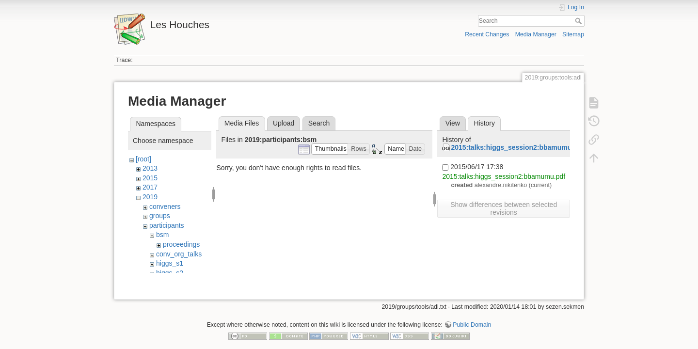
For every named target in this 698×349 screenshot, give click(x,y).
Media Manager (535, 34)
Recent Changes (487, 34)
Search (579, 20)
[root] (143, 159)
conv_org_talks (179, 254)
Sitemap (573, 34)
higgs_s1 (169, 263)
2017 (150, 187)
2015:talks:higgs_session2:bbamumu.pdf (517, 147)
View (452, 123)
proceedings (181, 244)
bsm (162, 234)
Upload (283, 123)
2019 (150, 197)
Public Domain (472, 317)
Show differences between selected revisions (503, 208)
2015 (150, 178)
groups (159, 216)
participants (166, 225)
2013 (150, 168)
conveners (165, 206)
